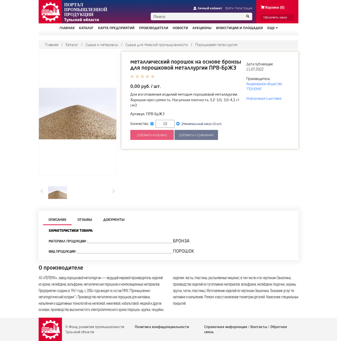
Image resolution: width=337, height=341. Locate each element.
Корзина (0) (272, 7)
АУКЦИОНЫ (202, 28)
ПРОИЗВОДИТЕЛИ (153, 28)
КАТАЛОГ (86, 28)
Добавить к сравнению (196, 135)
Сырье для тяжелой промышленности (156, 44)
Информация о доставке (263, 98)
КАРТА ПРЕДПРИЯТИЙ (116, 28)
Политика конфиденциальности (162, 327)
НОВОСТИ (180, 28)
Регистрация (244, 8)
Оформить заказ (275, 17)
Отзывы (84, 220)
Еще (272, 28)
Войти (229, 8)
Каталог (72, 44)
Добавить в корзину (152, 135)
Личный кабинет (207, 8)
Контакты (258, 327)
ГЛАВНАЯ (67, 28)
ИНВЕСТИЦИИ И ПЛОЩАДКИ (239, 28)
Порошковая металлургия (216, 44)
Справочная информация (225, 327)
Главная (51, 44)
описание (57, 220)
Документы (114, 220)
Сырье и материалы (101, 44)
